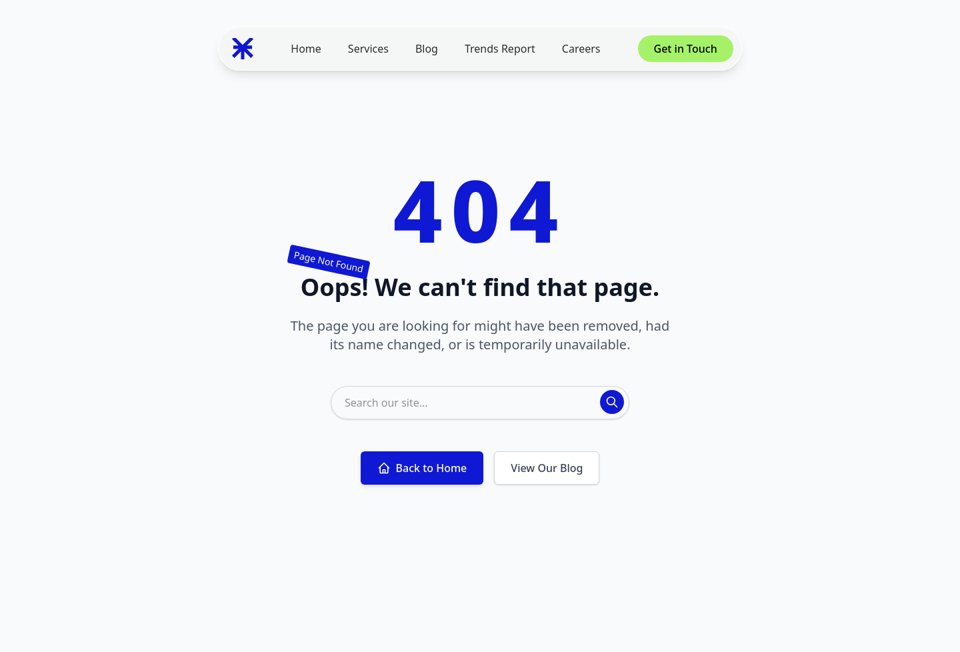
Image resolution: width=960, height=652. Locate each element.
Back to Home (422, 468)
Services (368, 48)
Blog (426, 48)
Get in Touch (685, 48)
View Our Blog (547, 468)
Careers (581, 48)
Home (306, 48)
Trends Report (500, 48)
